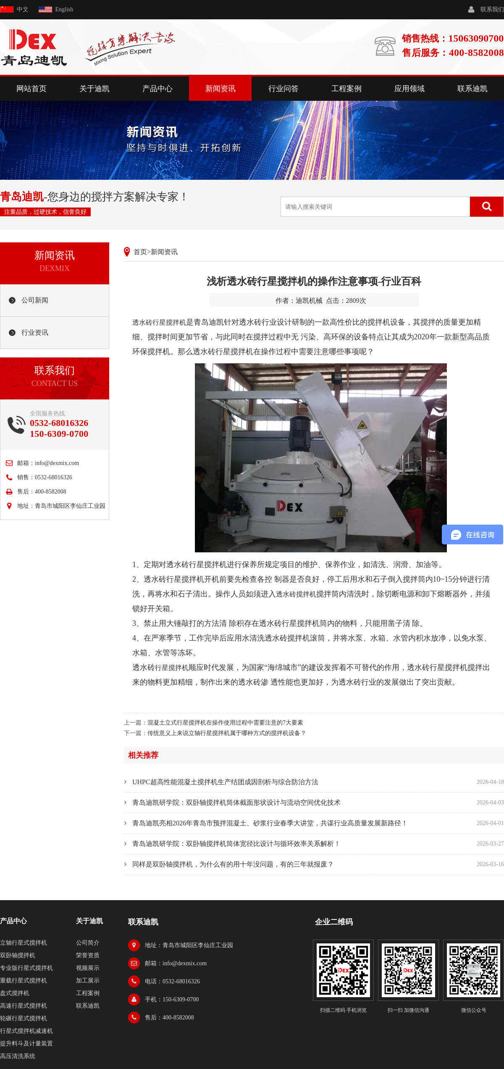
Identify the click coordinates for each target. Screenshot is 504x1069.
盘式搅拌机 (14, 993)
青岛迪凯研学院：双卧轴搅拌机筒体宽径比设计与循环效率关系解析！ (236, 843)
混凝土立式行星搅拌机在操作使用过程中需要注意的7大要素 (225, 723)
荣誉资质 (88, 955)
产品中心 (157, 88)
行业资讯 (34, 332)
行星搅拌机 (172, 667)
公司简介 (88, 943)
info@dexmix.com (57, 463)
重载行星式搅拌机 (23, 980)
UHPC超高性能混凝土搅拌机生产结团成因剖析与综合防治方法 (225, 781)
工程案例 (346, 88)
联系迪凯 (472, 88)
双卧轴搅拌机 (17, 955)
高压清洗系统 (17, 1056)
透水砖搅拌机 (296, 594)
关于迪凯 (94, 88)
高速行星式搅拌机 (23, 1006)
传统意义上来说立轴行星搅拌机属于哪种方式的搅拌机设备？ (226, 733)
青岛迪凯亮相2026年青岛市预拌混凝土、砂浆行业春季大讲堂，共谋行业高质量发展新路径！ (270, 823)
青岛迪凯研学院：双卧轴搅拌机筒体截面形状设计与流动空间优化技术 (236, 802)
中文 (23, 9)
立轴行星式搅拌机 (23, 943)
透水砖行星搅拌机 (159, 322)
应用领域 (409, 88)
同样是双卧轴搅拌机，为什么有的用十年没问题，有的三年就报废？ (233, 864)
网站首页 (31, 88)
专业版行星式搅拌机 (26, 968)
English (64, 9)
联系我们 (492, 9)
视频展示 (88, 968)
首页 (140, 251)
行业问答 (283, 88)
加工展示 (88, 980)
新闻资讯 (220, 88)
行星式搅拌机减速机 (26, 1031)
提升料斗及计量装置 (26, 1043)
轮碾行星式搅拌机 (23, 1018)
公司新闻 (34, 300)
